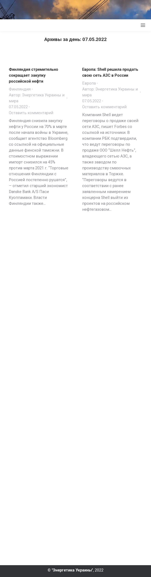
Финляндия (20, 89)
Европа (89, 83)
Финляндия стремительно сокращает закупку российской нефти (33, 75)
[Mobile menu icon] (143, 25)
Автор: (36, 98)
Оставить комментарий (31, 112)
